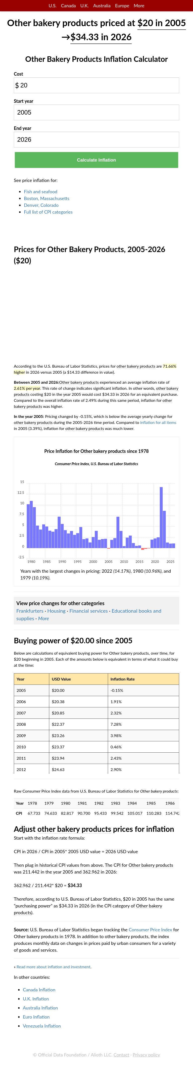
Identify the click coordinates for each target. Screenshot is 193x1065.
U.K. (84, 5)
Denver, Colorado (41, 205)
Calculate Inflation (96, 160)
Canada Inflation (39, 989)
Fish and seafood (40, 191)
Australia (102, 5)
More (139, 5)
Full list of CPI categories (48, 212)
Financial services (88, 611)
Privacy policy (146, 1054)
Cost (18, 74)
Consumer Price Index (150, 929)
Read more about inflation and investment (53, 966)
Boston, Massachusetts (46, 198)
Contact (121, 1054)
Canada (68, 5)
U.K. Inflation (36, 998)
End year (22, 128)
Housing (56, 611)
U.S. (53, 5)
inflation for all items (158, 422)
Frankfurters (29, 611)
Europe (122, 5)
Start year (23, 101)
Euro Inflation (36, 1017)
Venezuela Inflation (42, 1026)
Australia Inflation (40, 1007)
